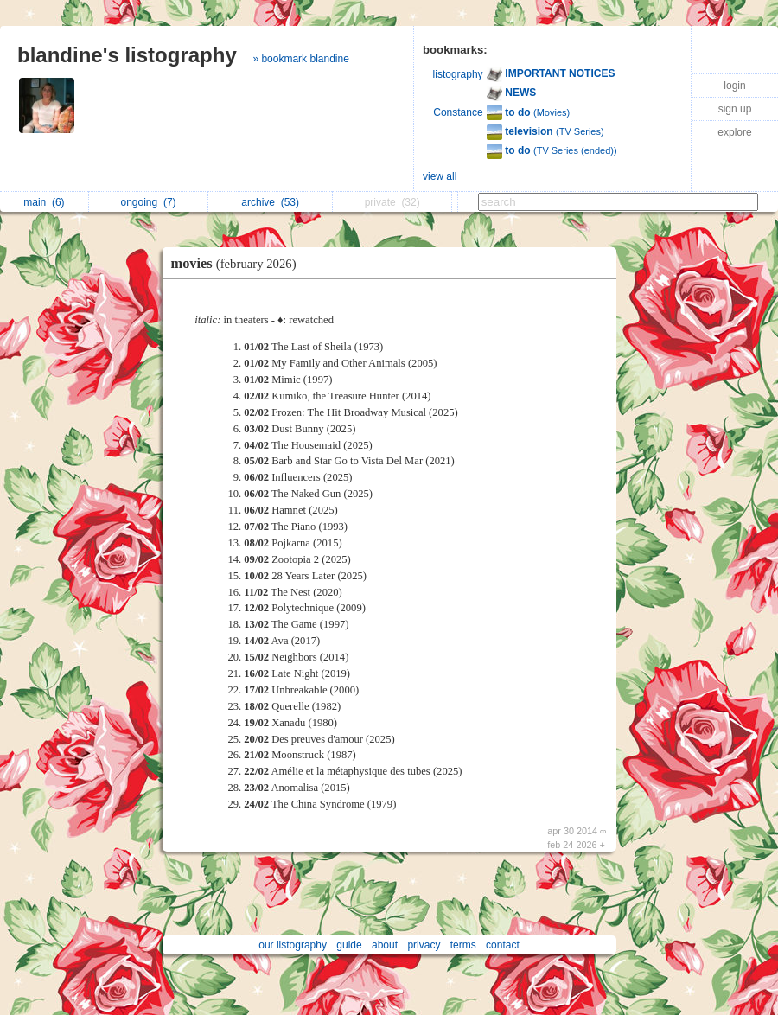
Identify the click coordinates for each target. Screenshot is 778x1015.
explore (734, 132)
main (43, 202)
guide (348, 945)
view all (439, 176)
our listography (292, 945)
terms (463, 945)
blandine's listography (127, 55)
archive (270, 202)
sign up (735, 109)
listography (458, 74)
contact (503, 945)
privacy (423, 945)
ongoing (148, 202)
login (734, 86)
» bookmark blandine (300, 59)
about (385, 945)
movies (238, 263)
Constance (457, 112)
